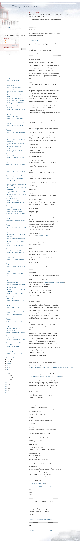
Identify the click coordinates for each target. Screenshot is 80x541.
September (9, 363)
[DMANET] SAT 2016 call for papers (14, 287)
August (8, 365)
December (9, 78)
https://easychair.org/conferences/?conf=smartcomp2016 (40, 129)
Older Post (71, 530)
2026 (6, 54)
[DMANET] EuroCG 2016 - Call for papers (15, 100)
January (8, 379)
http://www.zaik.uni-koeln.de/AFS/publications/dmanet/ (41, 519)
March (8, 375)
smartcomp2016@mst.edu (37, 236)
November (9, 359)
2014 (6, 382)
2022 (6, 62)
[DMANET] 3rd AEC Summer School (14, 182)
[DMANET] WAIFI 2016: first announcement (15, 98)
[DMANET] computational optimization (14, 209)
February (8, 377)
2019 (6, 69)
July (8, 367)
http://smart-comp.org (33, 40)
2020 (6, 66)
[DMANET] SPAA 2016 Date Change (14, 211)
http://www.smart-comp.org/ (43, 235)
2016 (6, 75)
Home (51, 530)
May (8, 371)
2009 (6, 392)
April (8, 373)
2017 (6, 73)
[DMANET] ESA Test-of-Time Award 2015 (15, 200)
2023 (6, 60)
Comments (7, 43)
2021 (6, 64)
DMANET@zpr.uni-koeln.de (35, 504)
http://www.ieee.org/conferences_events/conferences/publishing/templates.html (45, 123)
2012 (6, 386)
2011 (6, 388)
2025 (6, 56)
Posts (6, 40)
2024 (6, 58)
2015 (6, 77)
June (8, 369)
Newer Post (31, 530)
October (8, 361)
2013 (6, 384)
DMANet (9, 29)
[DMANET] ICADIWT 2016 (12, 116)
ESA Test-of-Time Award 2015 (12, 198)
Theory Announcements (25, 6)
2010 (6, 390)
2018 (6, 71)
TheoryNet (9, 27)
